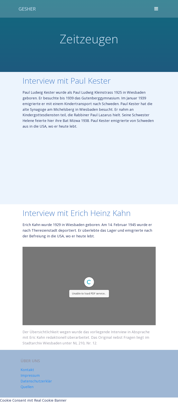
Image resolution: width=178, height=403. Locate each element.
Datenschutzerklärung (39, 381)
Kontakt (27, 369)
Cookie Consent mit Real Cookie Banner (33, 400)
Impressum (30, 375)
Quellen (27, 386)
